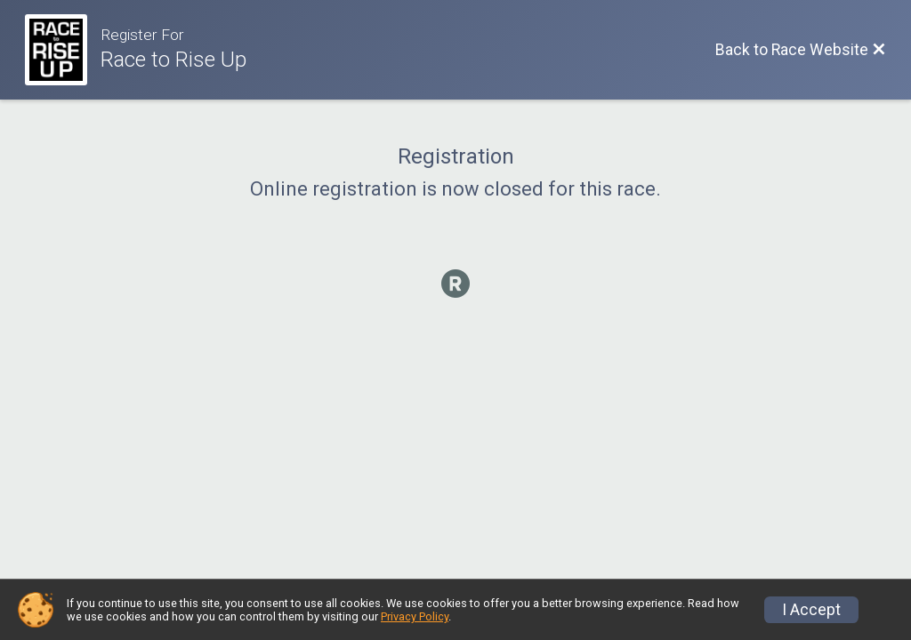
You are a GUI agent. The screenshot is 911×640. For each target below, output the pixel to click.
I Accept (811, 610)
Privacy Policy (414, 616)
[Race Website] (63, 49)
